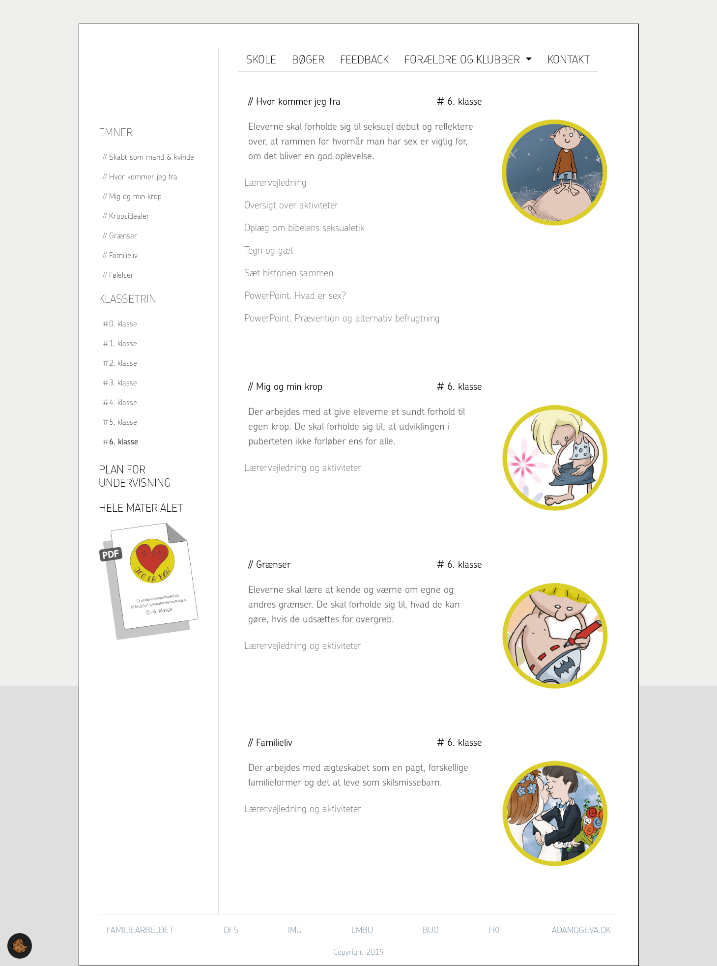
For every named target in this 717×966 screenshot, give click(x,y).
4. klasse (123, 402)
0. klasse (123, 323)
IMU (295, 930)
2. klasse (123, 362)
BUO (431, 930)
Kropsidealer (129, 215)
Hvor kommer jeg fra (143, 176)
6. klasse (123, 441)
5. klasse (123, 421)
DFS (231, 930)
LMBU (362, 930)
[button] (19, 944)
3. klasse (123, 382)
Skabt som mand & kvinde (151, 156)
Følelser (121, 274)
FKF (495, 930)
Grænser (123, 235)
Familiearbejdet (140, 930)
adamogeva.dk (581, 930)
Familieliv (123, 255)
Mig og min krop (135, 196)
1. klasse (123, 343)
